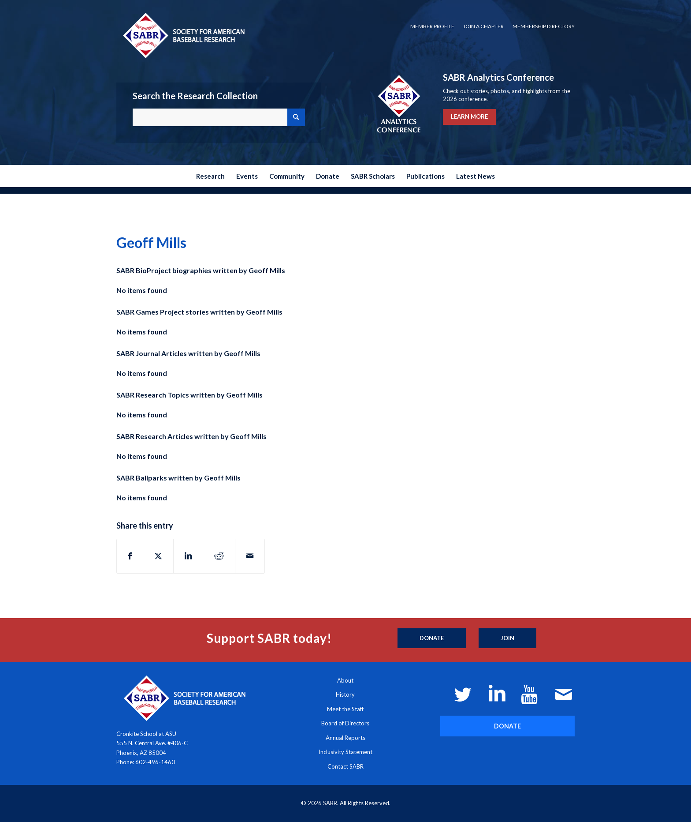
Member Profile (432, 26)
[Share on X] (158, 556)
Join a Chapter (483, 26)
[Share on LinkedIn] (188, 556)
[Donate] (432, 638)
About (345, 680)
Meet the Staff (345, 709)
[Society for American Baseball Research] (182, 35)
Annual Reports (345, 737)
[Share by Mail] (249, 556)
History (345, 694)
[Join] (507, 638)
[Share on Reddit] (219, 556)
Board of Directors (345, 723)
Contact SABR (345, 766)
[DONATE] (507, 726)
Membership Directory (544, 26)
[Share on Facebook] (130, 556)
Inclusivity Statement (345, 751)
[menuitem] (432, 26)
